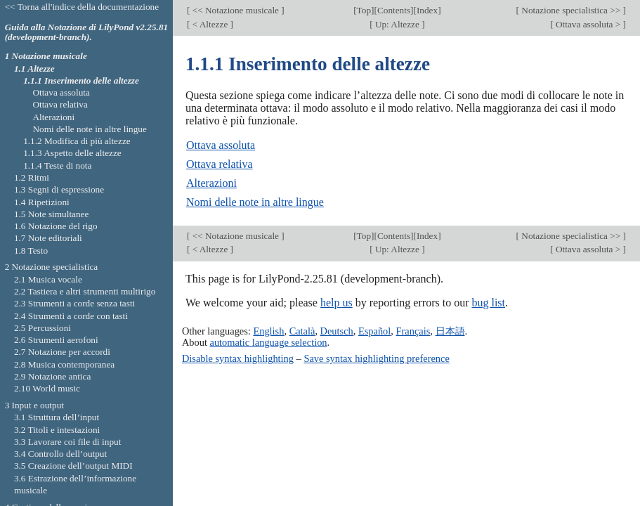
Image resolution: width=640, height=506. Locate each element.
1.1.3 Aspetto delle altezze (72, 153)
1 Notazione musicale (46, 56)
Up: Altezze (397, 24)
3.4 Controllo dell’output (60, 453)
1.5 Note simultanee (51, 214)
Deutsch (336, 331)
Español (374, 331)
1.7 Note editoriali (48, 238)
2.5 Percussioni (42, 328)
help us (336, 303)
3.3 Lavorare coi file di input (68, 441)
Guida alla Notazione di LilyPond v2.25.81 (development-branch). (87, 32)
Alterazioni (211, 183)
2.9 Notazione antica (52, 376)
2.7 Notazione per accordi (62, 351)
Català (302, 331)
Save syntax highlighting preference (376, 358)
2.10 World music (47, 388)
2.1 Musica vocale (48, 279)
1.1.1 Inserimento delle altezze (81, 80)
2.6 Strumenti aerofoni (56, 340)
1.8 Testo (31, 250)
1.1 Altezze (34, 68)
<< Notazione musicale (235, 10)
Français (413, 331)
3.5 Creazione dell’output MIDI (73, 465)
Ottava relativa (219, 164)
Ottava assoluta (220, 145)
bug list (488, 303)
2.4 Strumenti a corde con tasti (71, 316)
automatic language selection (268, 342)
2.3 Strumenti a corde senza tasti (74, 303)
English (268, 331)
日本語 (450, 331)
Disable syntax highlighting (238, 358)
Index (427, 10)
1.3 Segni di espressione (59, 189)
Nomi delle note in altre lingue (255, 202)
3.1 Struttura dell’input (56, 417)
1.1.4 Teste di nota (57, 165)
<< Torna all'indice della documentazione (82, 6)
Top (364, 10)
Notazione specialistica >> (571, 10)
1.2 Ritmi (31, 177)
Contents (393, 10)
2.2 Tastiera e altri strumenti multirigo (84, 291)
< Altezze (210, 24)
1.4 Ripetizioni (42, 202)
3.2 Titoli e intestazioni (57, 429)
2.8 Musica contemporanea (64, 364)
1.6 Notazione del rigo (56, 226)
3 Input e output (34, 405)
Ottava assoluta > (588, 24)
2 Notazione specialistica (51, 266)
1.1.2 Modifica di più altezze (77, 141)
